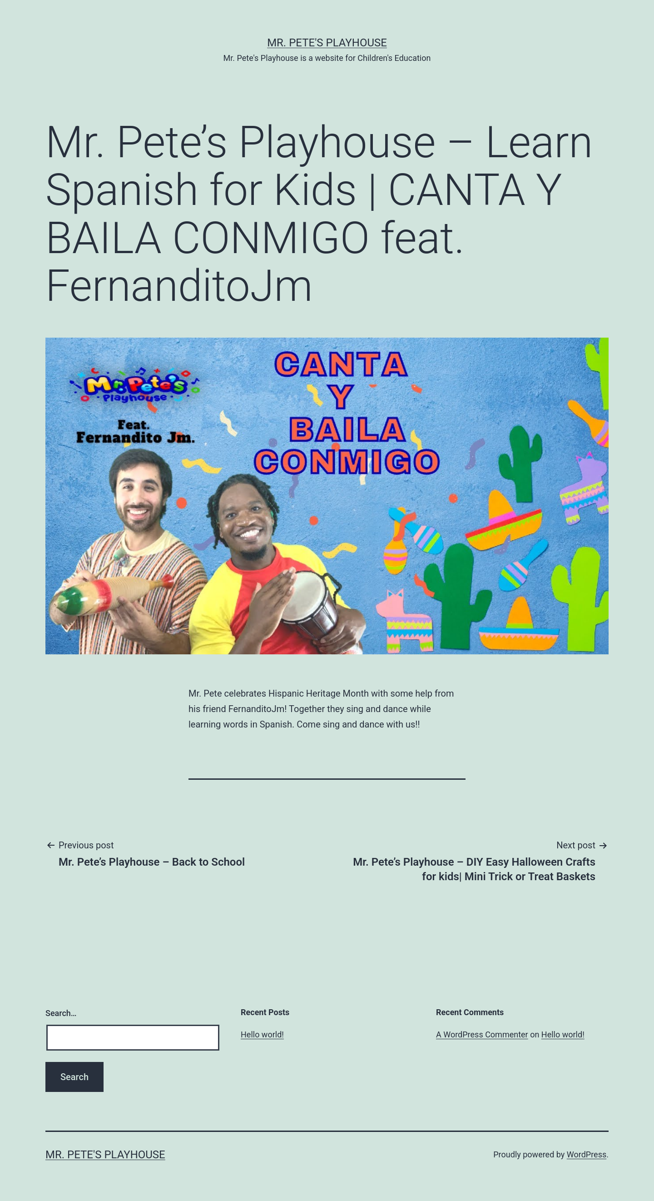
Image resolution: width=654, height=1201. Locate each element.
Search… (61, 1013)
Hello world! (262, 1034)
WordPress (586, 1154)
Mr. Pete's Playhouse (327, 42)
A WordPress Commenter (482, 1034)
